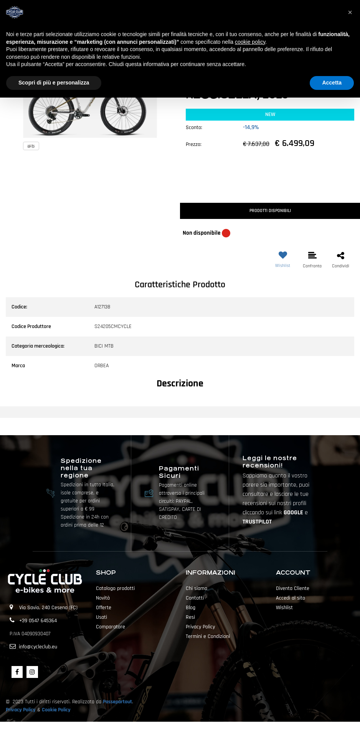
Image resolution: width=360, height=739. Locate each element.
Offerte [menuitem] (103, 607)
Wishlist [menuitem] (284, 607)
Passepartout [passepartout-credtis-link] (193, 730)
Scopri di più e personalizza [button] (53, 83)
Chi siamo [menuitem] (196, 588)
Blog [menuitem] (190, 607)
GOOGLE (294, 513)
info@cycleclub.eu (38, 646)
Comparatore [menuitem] (110, 626)
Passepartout (117, 701)
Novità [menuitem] (103, 598)
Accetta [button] (332, 83)
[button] (90, 102)
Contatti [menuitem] (195, 598)
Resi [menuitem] (190, 617)
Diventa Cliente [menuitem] (292, 588)
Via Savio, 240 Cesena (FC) (48, 607)
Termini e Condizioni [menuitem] (208, 636)
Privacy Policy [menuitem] (200, 626)
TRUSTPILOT (257, 522)
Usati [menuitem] (101, 617)
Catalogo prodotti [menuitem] (115, 588)
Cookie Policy (56, 709)
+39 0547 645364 (38, 620)
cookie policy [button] (250, 42)
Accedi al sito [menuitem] (290, 598)
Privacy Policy (21, 709)
